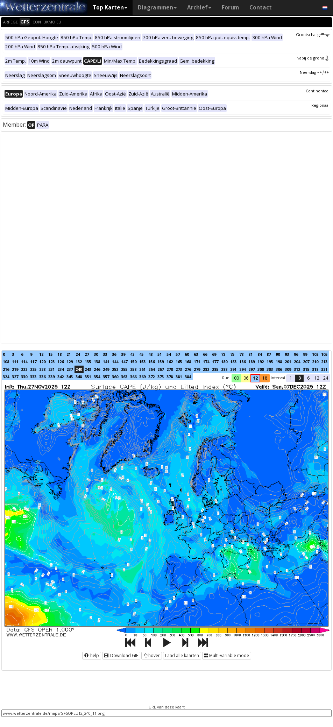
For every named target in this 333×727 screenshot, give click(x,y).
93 (287, 354)
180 (224, 361)
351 (88, 376)
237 (69, 369)
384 (188, 376)
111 (15, 361)
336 (42, 376)
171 (197, 361)
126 (60, 361)
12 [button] (255, 378)
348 (79, 376)
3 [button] (299, 378)
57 (178, 354)
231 (51, 369)
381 (179, 376)
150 (133, 361)
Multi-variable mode (226, 655)
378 (169, 376)
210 (315, 361)
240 (79, 369)
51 (159, 354)
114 (24, 361)
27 (87, 354)
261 (142, 369)
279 (197, 369)
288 (224, 369)
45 (141, 354)
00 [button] (236, 378)
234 (60, 369)
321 (324, 369)
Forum (230, 7)
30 (96, 354)
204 (297, 361)
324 (6, 376)
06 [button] (245, 378)
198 (279, 361)
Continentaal (318, 90)
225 (33, 369)
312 (297, 369)
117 (33, 361)
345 (69, 376)
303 (270, 369)
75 (232, 354)
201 (288, 361)
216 (6, 369)
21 (68, 354)
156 (151, 361)
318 (315, 369)
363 (124, 376)
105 (324, 354)
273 (179, 369)
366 (133, 376)
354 (97, 376)
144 (115, 361)
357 (106, 376)
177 (215, 361)
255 (124, 369)
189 (251, 361)
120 (42, 361)
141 (106, 361)
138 (97, 361)
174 (206, 361)
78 (241, 354)
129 (69, 361)
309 (288, 369)
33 (105, 354)
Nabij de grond (313, 58)
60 (187, 354)
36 (114, 354)
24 (78, 354)
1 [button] (291, 378)
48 (150, 354)
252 (115, 369)
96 (296, 354)
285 (215, 369)
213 (324, 361)
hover (151, 655)
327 (15, 376)
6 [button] (308, 378)
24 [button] (325, 378)
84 (259, 354)
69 (214, 354)
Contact (260, 7)
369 (142, 376)
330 (24, 376)
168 (188, 361)
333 (33, 376)
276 (188, 369)
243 (88, 369)
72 (223, 354)
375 (160, 376)
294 (242, 369)
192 (260, 361)
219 (15, 369)
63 (196, 354)
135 (88, 361)
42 (132, 354)
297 (251, 369)
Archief (199, 7)
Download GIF (121, 655)
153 (142, 361)
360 (115, 376)
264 (151, 369)
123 (51, 361)
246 (97, 369)
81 (250, 354)
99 (305, 354)
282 (206, 369)
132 (79, 361)
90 (278, 354)
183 (233, 361)
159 (160, 361)
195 (270, 361)
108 (6, 361)
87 (269, 354)
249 (106, 369)
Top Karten (110, 7)
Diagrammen (157, 7)
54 (168, 354)
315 (306, 369)
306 (279, 369)
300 (260, 369)
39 (123, 354)
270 (169, 369)
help (91, 655)
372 (151, 376)
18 (59, 354)
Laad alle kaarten (182, 655)
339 (51, 376)
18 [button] (264, 378)
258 (133, 369)
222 (24, 369)
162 (169, 361)
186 (242, 361)
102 (315, 354)
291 (233, 369)
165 (179, 361)
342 (60, 376)
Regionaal (320, 105)
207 (306, 361)
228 (42, 369)
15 (50, 354)
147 (124, 361)
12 (41, 354)
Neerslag (315, 72)
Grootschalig (313, 34)
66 (205, 354)
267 (160, 369)
